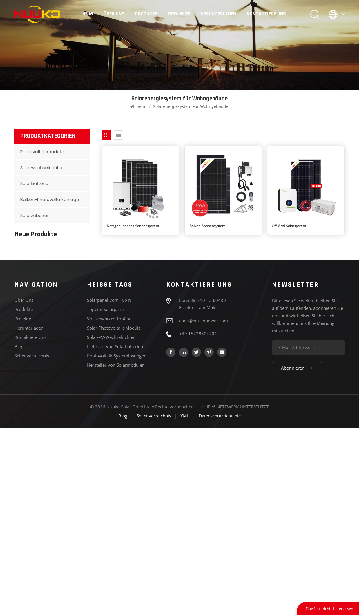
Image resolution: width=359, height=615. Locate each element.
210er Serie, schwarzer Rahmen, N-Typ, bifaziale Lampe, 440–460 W (60, 281)
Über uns (114, 14)
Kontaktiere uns (266, 14)
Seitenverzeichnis (31, 543)
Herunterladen (218, 14)
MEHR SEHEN (50, 264)
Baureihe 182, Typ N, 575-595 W (61, 331)
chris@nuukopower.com (203, 508)
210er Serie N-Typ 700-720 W (58, 256)
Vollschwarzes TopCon (109, 506)
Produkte (146, 14)
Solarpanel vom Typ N (109, 487)
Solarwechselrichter (41, 167)
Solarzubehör (34, 215)
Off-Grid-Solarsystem (289, 226)
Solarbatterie (34, 183)
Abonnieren (296, 555)
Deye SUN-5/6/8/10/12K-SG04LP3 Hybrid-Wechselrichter (62, 383)
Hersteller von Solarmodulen (116, 552)
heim (87, 14)
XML (184, 603)
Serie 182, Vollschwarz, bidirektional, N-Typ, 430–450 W (60, 306)
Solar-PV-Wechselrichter (111, 524)
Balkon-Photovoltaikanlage (49, 199)
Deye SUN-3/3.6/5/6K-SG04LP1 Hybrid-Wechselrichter (62, 409)
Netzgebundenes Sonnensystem (133, 226)
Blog (18, 533)
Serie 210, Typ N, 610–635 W (62, 356)
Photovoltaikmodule (42, 152)
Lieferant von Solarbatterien (115, 533)
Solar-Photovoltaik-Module (114, 515)
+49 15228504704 (198, 521)
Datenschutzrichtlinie (220, 603)
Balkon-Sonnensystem (207, 226)
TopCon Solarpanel (106, 496)
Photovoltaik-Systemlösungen (116, 543)
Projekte (179, 14)
